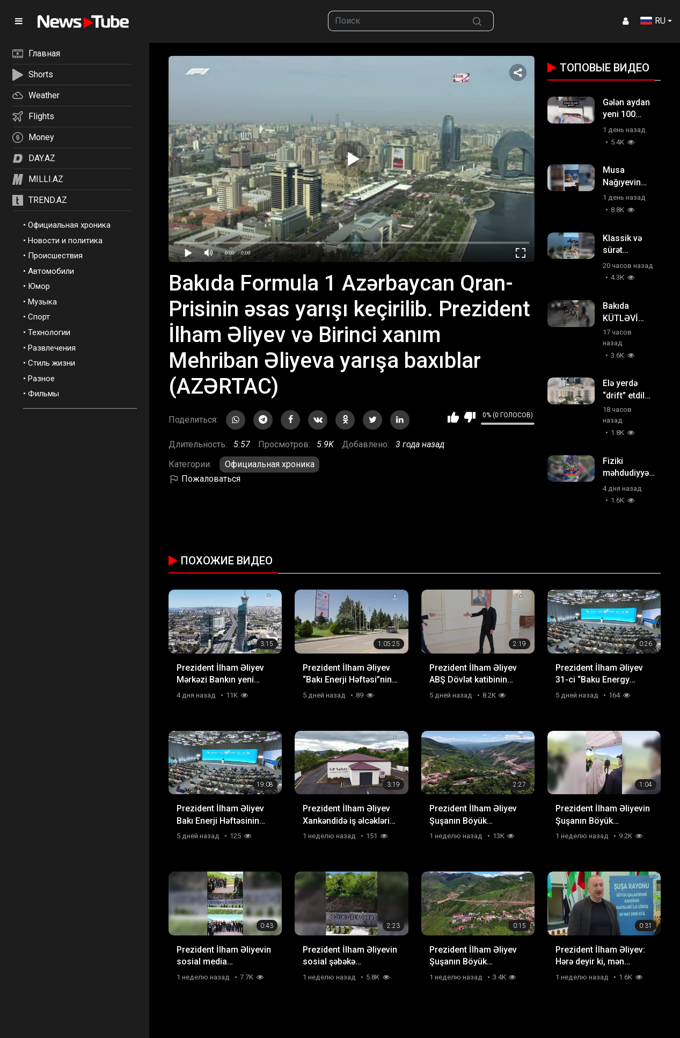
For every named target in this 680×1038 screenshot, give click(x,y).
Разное (41, 378)
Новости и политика (65, 240)
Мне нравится (453, 417)
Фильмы (43, 393)
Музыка (42, 302)
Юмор (39, 286)
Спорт (39, 317)
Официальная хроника (69, 225)
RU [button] (653, 21)
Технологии (49, 332)
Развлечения (52, 348)
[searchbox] (394, 21)
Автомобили (51, 271)
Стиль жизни (51, 363)
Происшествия (55, 255)
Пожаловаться (204, 479)
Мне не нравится (470, 417)
